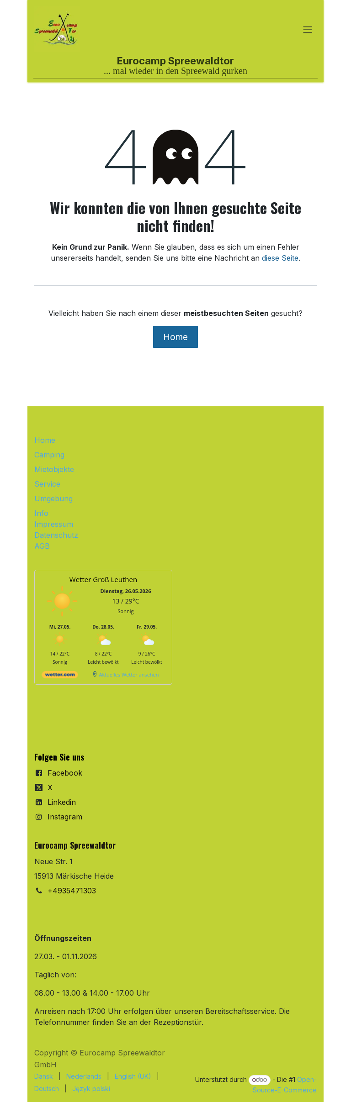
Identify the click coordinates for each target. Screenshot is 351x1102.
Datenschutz (56, 535)
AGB (42, 546)
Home (175, 336)
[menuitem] (43, 1076)
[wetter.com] (60, 676)
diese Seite (280, 257)
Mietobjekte (54, 469)
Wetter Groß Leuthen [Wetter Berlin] (103, 579)
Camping (49, 454)
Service (47, 483)
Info (41, 513)
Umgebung (53, 498)
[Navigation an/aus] (307, 29)
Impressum (53, 524)
